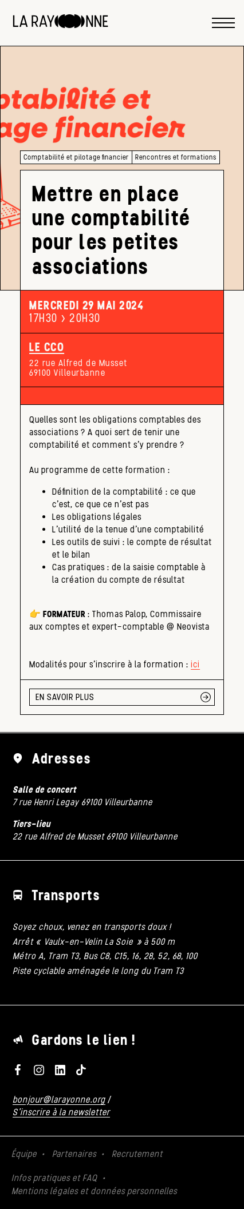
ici (195, 664)
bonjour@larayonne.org (59, 1099)
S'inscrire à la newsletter (61, 1112)
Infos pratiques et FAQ (54, 1177)
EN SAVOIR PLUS (65, 696)
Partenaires (74, 1153)
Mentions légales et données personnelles (94, 1191)
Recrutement (137, 1153)
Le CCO (46, 347)
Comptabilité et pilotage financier (76, 157)
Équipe (24, 1153)
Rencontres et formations (176, 157)
